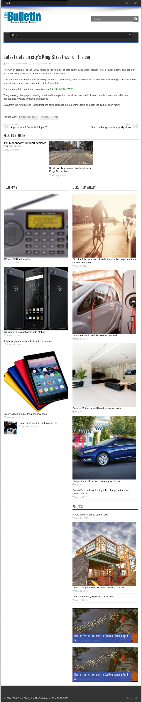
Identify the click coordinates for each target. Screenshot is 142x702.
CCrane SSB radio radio (17, 259)
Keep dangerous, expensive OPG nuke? (94, 596)
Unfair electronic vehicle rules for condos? (94, 335)
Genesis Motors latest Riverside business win (96, 408)
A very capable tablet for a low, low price (25, 414)
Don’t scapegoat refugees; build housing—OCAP (98, 587)
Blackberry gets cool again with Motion (24, 332)
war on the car (49, 117)
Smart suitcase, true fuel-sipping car (38, 423)
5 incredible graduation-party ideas (108, 126)
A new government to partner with (90, 514)
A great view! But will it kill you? (33, 126)
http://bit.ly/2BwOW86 (61, 89)
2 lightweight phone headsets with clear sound (28, 341)
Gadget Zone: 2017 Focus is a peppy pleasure (97, 481)
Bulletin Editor (21, 64)
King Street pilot (28, 117)
